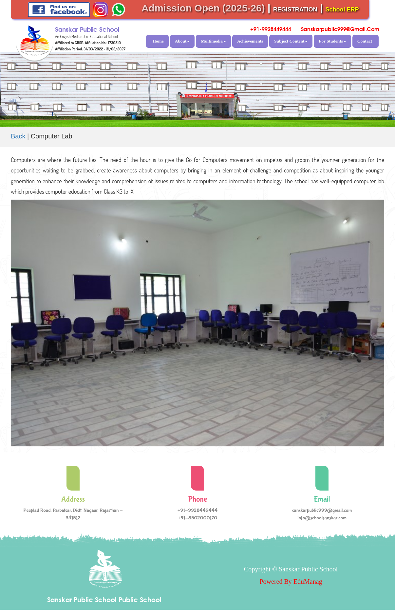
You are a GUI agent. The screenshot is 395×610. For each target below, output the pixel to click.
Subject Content (291, 41)
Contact (364, 41)
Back (18, 136)
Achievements (250, 41)
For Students (332, 41)
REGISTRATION (295, 9)
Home (158, 41)
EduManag (307, 581)
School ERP (342, 9)
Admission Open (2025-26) (203, 8)
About (182, 41)
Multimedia (213, 41)
